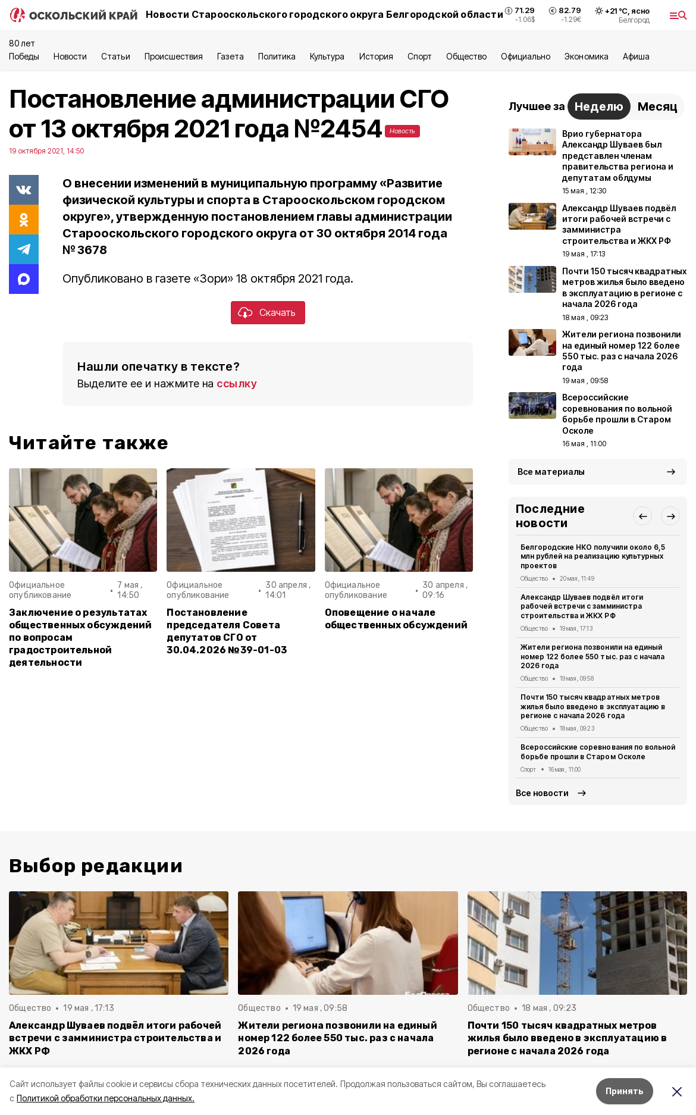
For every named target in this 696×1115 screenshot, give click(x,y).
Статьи (115, 56)
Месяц (658, 106)
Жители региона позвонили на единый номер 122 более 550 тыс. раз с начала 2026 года (592, 657)
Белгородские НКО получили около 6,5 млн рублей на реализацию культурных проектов (593, 557)
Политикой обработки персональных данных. (106, 1098)
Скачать (277, 312)
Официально (525, 56)
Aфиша (636, 56)
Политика (277, 56)
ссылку (237, 383)
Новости (70, 56)
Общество (466, 56)
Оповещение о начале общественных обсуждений (396, 619)
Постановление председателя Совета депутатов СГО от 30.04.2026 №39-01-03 (227, 631)
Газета (230, 56)
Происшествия (174, 56)
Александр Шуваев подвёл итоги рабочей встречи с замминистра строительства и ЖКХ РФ (582, 607)
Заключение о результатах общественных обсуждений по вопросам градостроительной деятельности (80, 637)
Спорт (419, 56)
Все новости (542, 793)
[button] (642, 515)
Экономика (586, 56)
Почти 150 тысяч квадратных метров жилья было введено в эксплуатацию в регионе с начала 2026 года (593, 707)
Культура (327, 56)
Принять (625, 1091)
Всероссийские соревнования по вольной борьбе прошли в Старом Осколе (598, 752)
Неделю (599, 106)
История (376, 56)
